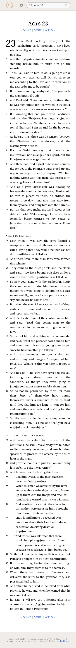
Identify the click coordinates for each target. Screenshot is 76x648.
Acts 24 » (50, 30)
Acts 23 (38, 30)
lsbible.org (64, 641)
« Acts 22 (26, 30)
